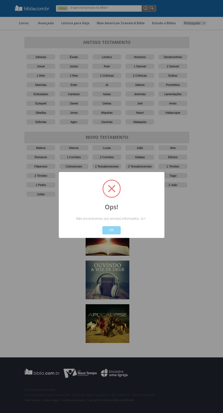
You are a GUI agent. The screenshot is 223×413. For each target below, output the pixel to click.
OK (111, 230)
